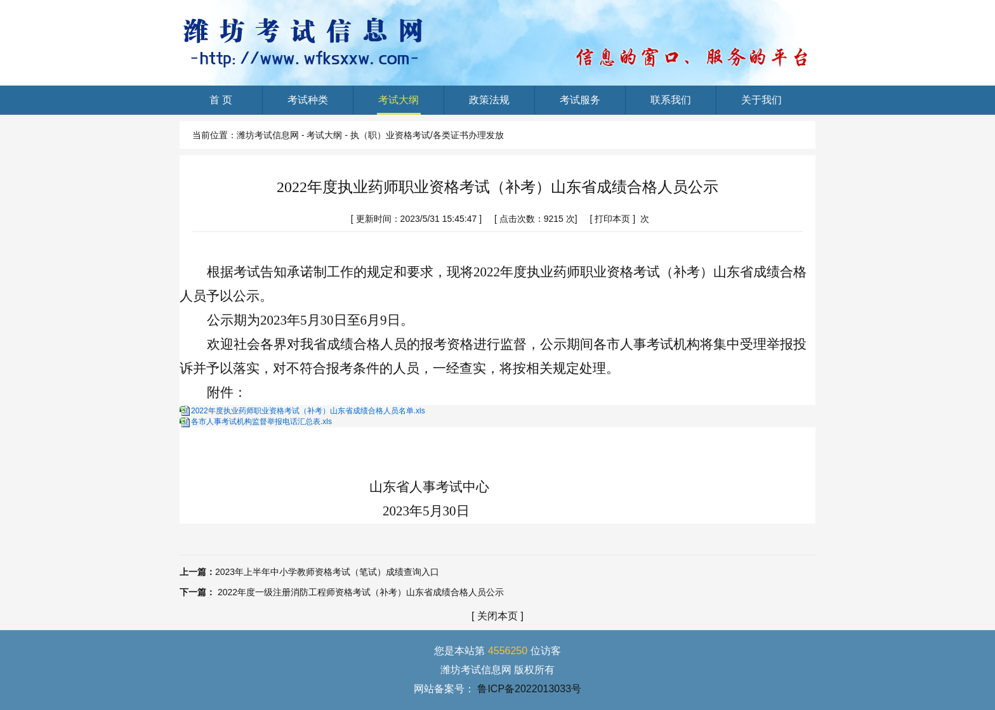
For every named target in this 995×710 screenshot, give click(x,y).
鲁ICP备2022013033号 (529, 688)
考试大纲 (399, 104)
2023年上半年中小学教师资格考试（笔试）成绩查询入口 (327, 572)
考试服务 (580, 104)
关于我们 (762, 104)
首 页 (220, 104)
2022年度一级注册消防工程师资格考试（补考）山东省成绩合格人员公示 (361, 592)
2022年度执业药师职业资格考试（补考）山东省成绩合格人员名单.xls (308, 410)
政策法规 (489, 104)
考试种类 (308, 104)
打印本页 (612, 219)
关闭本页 (497, 615)
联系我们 (671, 104)
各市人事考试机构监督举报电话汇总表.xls (261, 421)
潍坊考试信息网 (268, 135)
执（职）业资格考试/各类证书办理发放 (427, 135)
